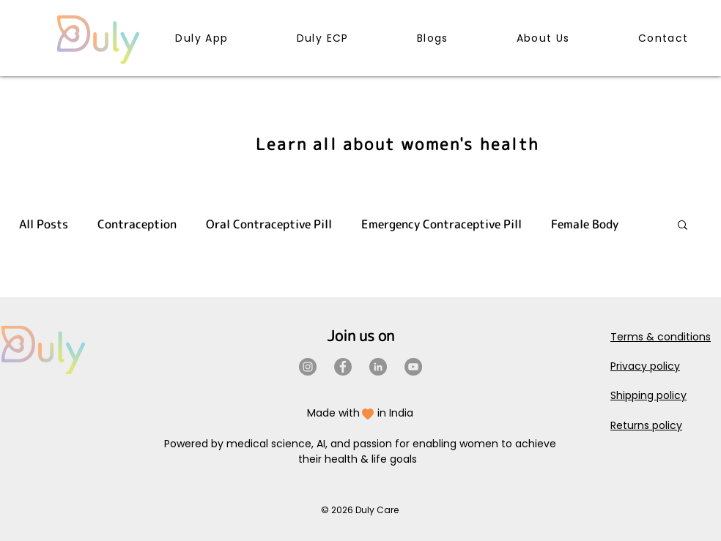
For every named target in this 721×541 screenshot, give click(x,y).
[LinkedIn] (378, 367)
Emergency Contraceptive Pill (441, 224)
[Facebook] (343, 367)
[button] (682, 226)
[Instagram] (308, 367)
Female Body (584, 224)
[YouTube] (413, 367)
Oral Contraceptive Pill (269, 224)
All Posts (43, 224)
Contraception (137, 224)
